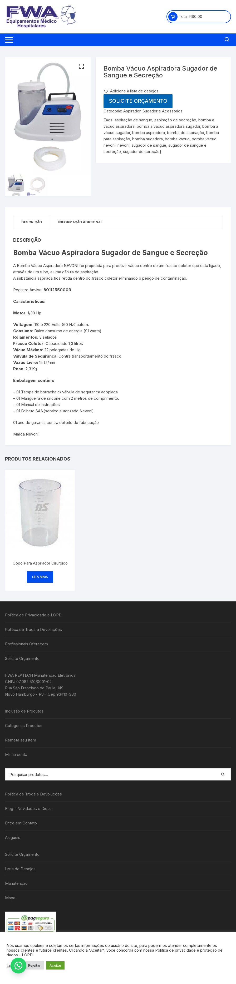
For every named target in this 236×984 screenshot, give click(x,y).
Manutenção (16, 883)
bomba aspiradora (148, 132)
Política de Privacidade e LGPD (33, 614)
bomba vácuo (177, 138)
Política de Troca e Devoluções (33, 629)
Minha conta (16, 754)
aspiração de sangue (133, 119)
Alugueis (12, 837)
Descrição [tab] (31, 222)
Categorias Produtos (23, 725)
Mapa (10, 897)
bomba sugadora (147, 138)
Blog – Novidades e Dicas (28, 808)
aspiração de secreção (175, 119)
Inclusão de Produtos (24, 711)
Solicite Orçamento (138, 101)
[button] (81, 66)
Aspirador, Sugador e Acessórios (153, 110)
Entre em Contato (21, 822)
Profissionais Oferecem (26, 643)
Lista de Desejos (20, 868)
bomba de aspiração (185, 132)
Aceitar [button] (55, 965)
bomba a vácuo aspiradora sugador (168, 126)
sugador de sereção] (142, 151)
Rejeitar (34, 965)
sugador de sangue (148, 145)
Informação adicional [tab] (80, 222)
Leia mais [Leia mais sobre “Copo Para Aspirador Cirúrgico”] (40, 577)
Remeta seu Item (20, 740)
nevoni (123, 145)
